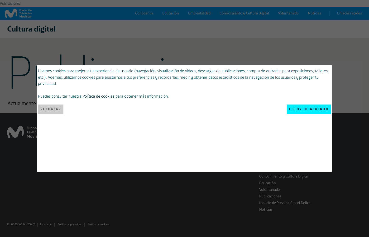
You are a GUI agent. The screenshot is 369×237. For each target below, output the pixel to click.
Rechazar (50, 109)
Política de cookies (98, 96)
